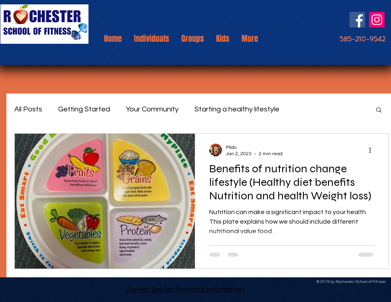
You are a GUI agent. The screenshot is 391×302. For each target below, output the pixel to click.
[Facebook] (357, 19)
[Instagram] (377, 19)
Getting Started (84, 109)
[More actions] (373, 150)
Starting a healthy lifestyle (237, 109)
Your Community (152, 109)
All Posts (28, 109)
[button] (379, 110)
